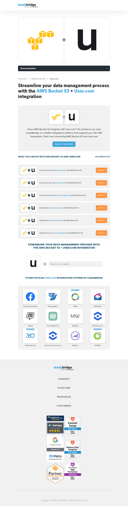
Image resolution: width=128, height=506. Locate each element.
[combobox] (75, 264)
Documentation (28, 68)
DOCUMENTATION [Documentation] (102, 156)
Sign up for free (64, 144)
